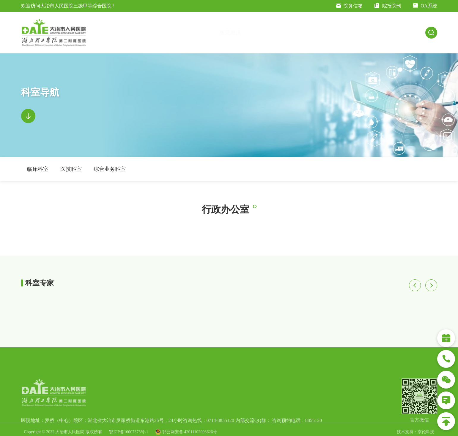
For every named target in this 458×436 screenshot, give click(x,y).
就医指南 (306, 33)
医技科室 (71, 169)
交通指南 (236, 33)
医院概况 (201, 33)
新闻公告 (271, 33)
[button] (415, 285)
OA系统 (425, 5)
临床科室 (37, 169)
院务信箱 (349, 5)
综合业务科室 (110, 169)
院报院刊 (387, 5)
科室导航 (341, 33)
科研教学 (377, 33)
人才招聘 (413, 33)
